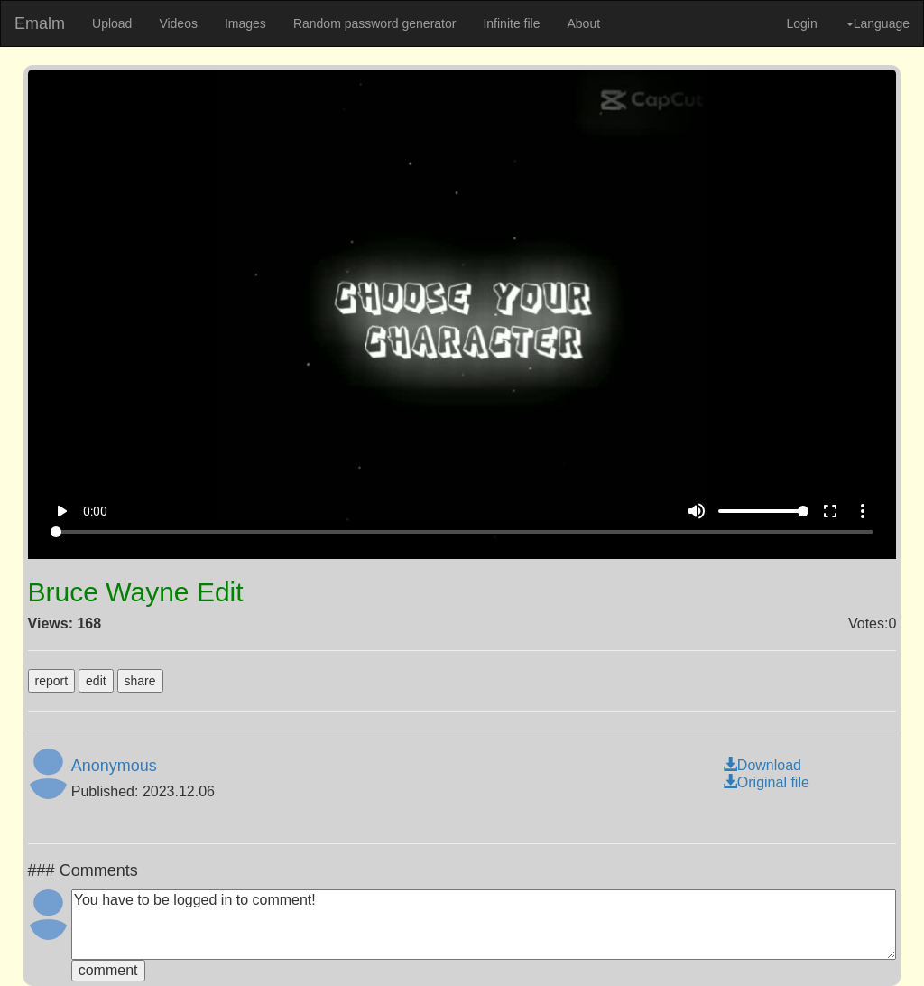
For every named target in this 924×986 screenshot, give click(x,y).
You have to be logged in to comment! (484, 924)
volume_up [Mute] (696, 511)
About (583, 23)
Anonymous (114, 766)
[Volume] (763, 511)
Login (801, 23)
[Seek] (462, 531)
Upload (112, 23)
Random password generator (375, 23)
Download (762, 765)
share (140, 681)
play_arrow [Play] (61, 511)
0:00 (95, 511)
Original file (766, 782)
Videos (178, 23)
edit (96, 681)
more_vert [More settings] (862, 511)
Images (245, 23)
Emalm (39, 23)
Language (878, 23)
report (52, 681)
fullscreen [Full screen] (830, 511)
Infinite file (511, 23)
